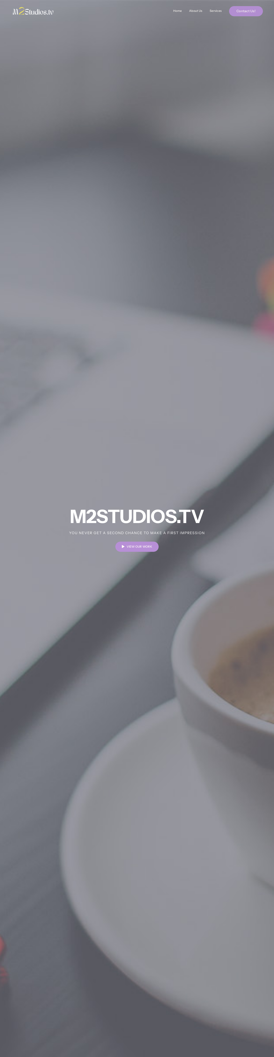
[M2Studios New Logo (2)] (33, 8)
